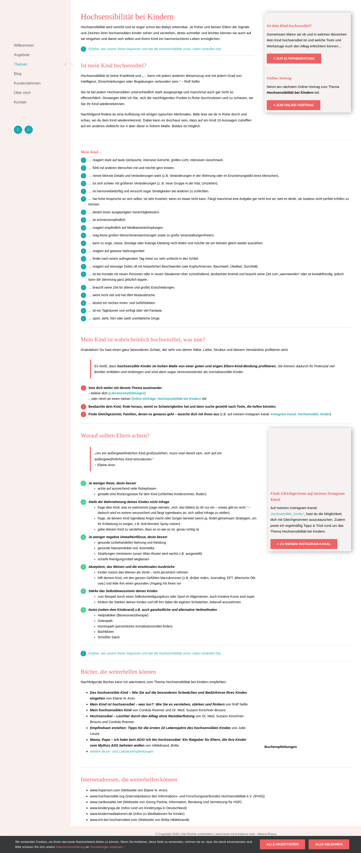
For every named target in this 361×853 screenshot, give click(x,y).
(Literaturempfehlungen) (127, 393)
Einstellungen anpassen (107, 847)
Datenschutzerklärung (70, 847)
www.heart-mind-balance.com (235, 834)
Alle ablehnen (329, 844)
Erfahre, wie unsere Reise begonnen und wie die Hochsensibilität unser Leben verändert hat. (154, 49)
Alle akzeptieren (283, 844)
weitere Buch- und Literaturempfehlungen (122, 751)
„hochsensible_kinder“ (287, 514)
